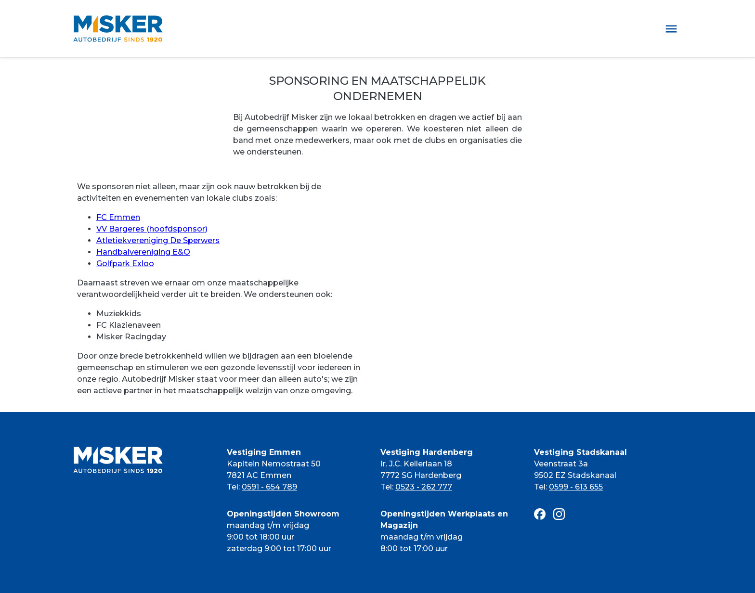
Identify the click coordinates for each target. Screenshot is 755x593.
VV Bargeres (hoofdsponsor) (152, 228)
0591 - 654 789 (269, 486)
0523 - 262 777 (423, 486)
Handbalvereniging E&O (143, 252)
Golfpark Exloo (125, 263)
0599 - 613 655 (576, 486)
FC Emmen (118, 217)
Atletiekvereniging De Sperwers (158, 240)
